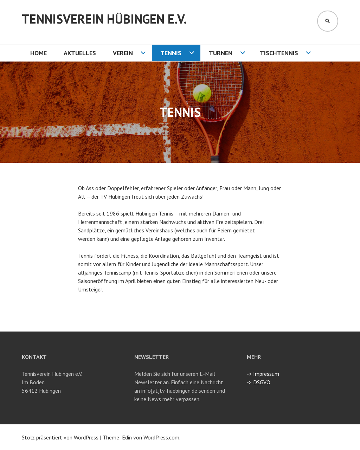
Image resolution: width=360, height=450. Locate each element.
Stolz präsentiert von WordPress (60, 437)
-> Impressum (263, 373)
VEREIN (123, 53)
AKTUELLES (80, 53)
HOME (38, 53)
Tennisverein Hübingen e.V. (104, 19)
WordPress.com (161, 437)
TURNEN (220, 53)
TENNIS (170, 53)
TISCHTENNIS (279, 53)
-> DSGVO (258, 382)
